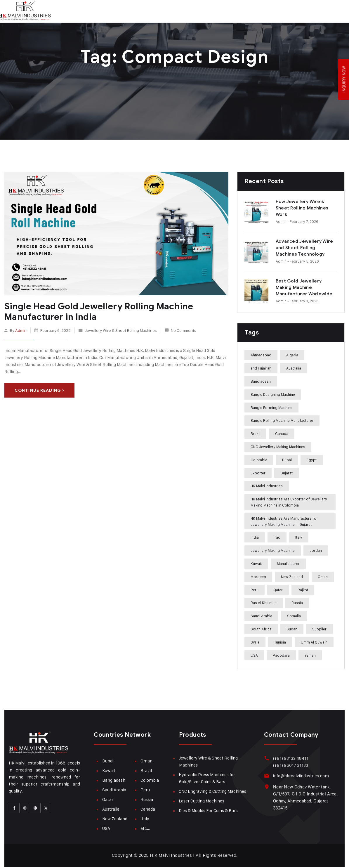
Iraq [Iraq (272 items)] (277, 537)
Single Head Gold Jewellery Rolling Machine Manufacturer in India (97, 311)
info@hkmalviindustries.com (301, 775)
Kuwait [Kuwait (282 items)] (256, 563)
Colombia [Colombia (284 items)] (259, 459)
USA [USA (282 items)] (254, 655)
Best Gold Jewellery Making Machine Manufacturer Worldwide (304, 287)
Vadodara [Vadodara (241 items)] (281, 655)
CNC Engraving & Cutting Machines (212, 791)
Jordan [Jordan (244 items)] (316, 550)
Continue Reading (39, 390)
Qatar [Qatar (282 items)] (278, 589)
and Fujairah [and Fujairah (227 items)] (261, 368)
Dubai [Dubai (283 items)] (287, 459)
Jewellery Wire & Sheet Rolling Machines (121, 330)
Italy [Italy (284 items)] (298, 537)
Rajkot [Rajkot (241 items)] (303, 589)
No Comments (183, 330)
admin (21, 330)
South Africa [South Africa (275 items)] (261, 629)
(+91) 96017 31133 (290, 765)
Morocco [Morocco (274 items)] (258, 576)
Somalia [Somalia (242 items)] (294, 615)
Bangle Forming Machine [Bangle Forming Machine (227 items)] (271, 407)
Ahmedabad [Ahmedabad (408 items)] (261, 355)
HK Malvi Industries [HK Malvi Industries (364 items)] (267, 485)
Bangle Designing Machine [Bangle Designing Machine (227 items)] (273, 394)
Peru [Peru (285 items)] (254, 589)
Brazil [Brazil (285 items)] (255, 433)
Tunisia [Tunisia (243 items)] (280, 642)
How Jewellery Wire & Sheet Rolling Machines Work (302, 208)
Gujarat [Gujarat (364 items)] (286, 473)
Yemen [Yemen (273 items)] (310, 655)
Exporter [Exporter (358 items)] (258, 473)
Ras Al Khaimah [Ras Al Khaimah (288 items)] (264, 602)
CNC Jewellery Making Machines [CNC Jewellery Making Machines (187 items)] (278, 446)
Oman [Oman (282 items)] (323, 576)
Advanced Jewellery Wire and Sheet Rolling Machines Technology (304, 248)
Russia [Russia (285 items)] (297, 602)
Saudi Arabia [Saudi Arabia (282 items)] (261, 615)
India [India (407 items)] (255, 537)
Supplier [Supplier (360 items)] (319, 629)
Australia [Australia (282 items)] (293, 368)
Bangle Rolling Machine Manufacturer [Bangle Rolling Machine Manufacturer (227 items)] (282, 420)
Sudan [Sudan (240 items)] (292, 629)
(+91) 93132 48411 (290, 758)
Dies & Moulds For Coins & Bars (208, 810)
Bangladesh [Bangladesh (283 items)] (261, 381)
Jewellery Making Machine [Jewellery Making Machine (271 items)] (273, 550)
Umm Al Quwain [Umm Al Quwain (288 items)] (314, 642)
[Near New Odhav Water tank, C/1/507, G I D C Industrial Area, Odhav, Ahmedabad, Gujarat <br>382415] (267, 787)
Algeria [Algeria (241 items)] (292, 355)
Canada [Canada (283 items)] (281, 433)
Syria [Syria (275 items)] (255, 642)
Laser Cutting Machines (201, 801)
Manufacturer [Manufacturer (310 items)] (288, 563)
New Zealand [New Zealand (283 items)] (292, 576)
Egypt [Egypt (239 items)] (312, 459)
